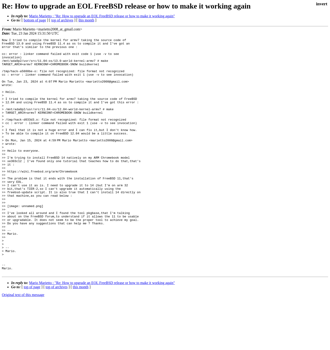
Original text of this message (23, 342)
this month (86, 20)
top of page (32, 334)
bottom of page (35, 20)
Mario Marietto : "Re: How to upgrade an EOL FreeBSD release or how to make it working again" (102, 16)
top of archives (62, 20)
